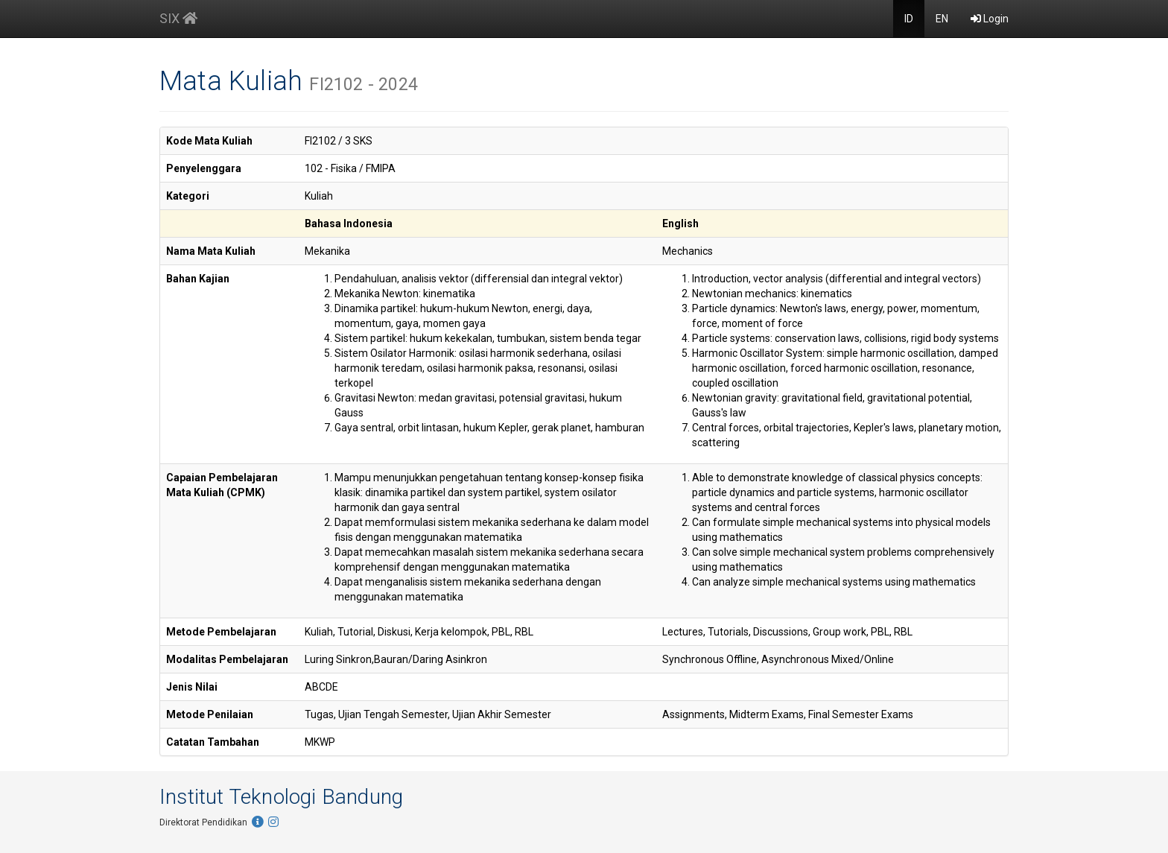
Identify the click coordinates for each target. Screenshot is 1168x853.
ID (908, 19)
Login (990, 19)
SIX (178, 18)
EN (942, 19)
